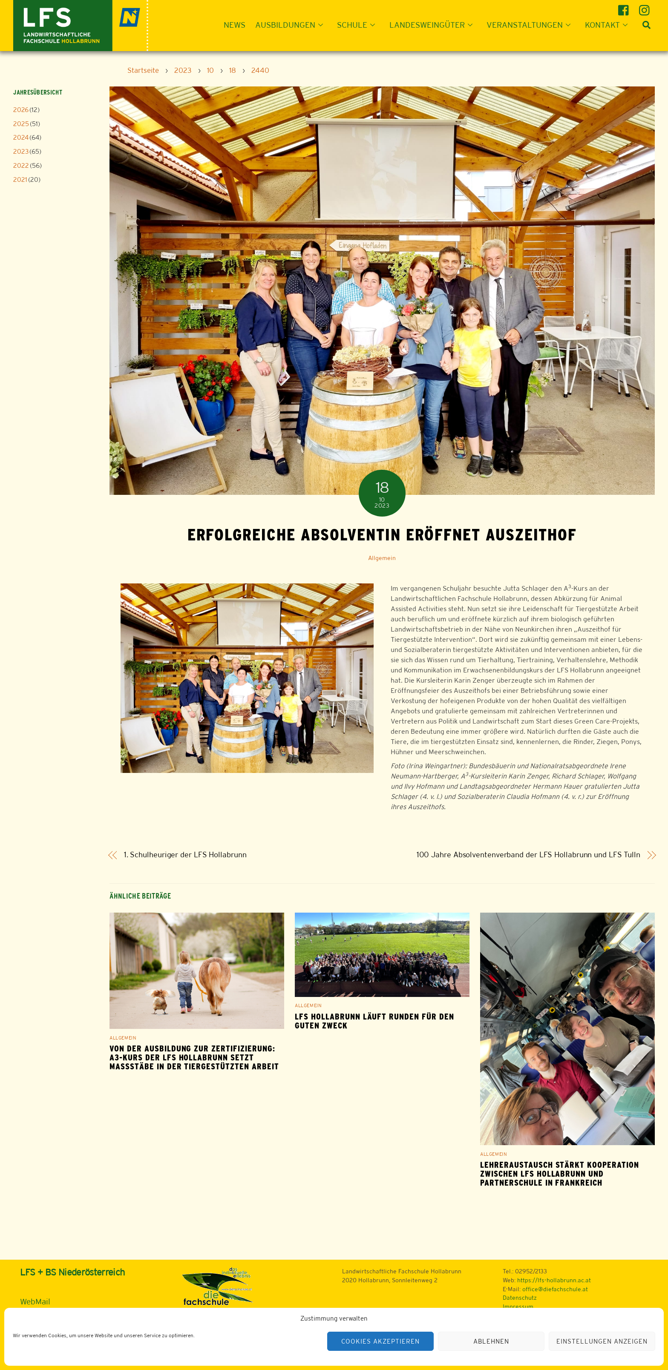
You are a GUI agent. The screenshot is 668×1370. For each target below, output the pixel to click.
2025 (21, 123)
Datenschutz (520, 1297)
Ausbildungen (291, 24)
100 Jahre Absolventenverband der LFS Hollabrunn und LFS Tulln (528, 854)
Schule (358, 24)
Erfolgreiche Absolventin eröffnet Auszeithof (382, 534)
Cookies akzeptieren (380, 1341)
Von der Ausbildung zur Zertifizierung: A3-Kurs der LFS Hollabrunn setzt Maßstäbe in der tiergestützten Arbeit (194, 1057)
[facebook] (625, 7)
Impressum (518, 1306)
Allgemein (382, 557)
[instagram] (645, 7)
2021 (20, 179)
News (234, 24)
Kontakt (609, 24)
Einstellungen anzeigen (601, 1341)
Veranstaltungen (531, 24)
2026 (21, 109)
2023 (21, 151)
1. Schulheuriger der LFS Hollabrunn (185, 854)
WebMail (35, 1301)
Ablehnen (491, 1341)
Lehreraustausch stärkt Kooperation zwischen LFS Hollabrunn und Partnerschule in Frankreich (559, 1173)
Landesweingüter (433, 24)
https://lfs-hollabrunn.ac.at (554, 1280)
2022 (21, 165)
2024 (21, 137)
